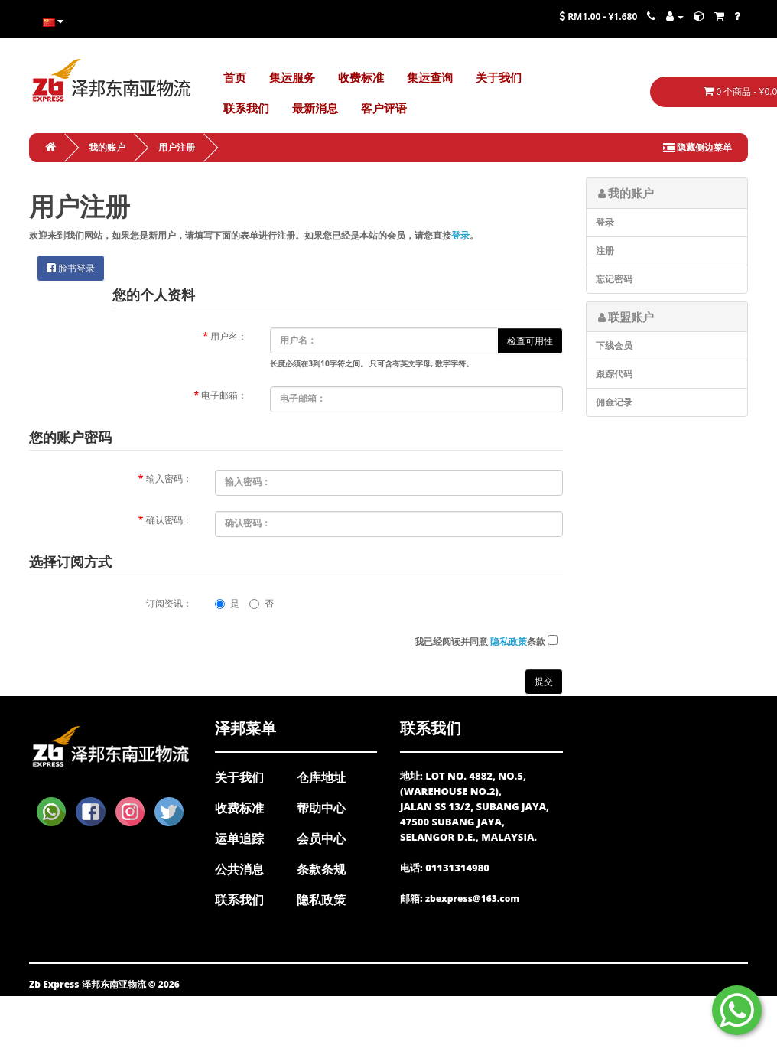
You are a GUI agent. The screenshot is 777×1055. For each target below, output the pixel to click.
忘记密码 (614, 278)
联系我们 (239, 899)
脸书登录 (71, 268)
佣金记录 (614, 402)
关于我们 (239, 777)
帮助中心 (321, 807)
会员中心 (321, 838)
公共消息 (239, 869)
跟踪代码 (614, 373)
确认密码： (169, 519)
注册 (605, 250)
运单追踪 (239, 838)
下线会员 (614, 345)
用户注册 (176, 147)
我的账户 (107, 147)
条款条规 (321, 869)
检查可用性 (530, 340)
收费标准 (239, 807)
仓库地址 (321, 777)
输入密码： (169, 478)
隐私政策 (321, 899)
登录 (460, 235)
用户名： (228, 336)
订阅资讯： (169, 603)
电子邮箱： (224, 395)
